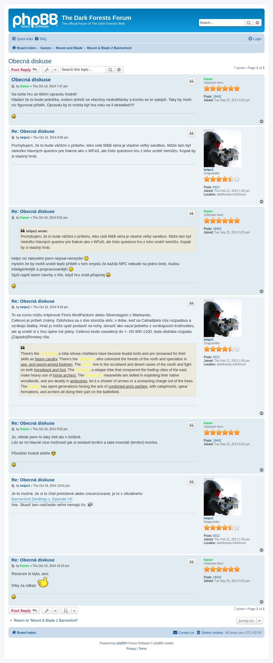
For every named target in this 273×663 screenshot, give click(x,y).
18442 (217, 96)
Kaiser (208, 79)
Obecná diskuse (29, 61)
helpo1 (208, 169)
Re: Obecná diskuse (32, 131)
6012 (216, 187)
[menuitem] (40, 38)
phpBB (121, 643)
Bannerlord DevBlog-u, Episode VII (41, 499)
